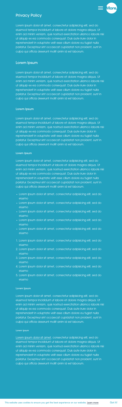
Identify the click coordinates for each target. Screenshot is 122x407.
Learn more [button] (92, 403)
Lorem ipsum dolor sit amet (33, 337)
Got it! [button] (113, 402)
